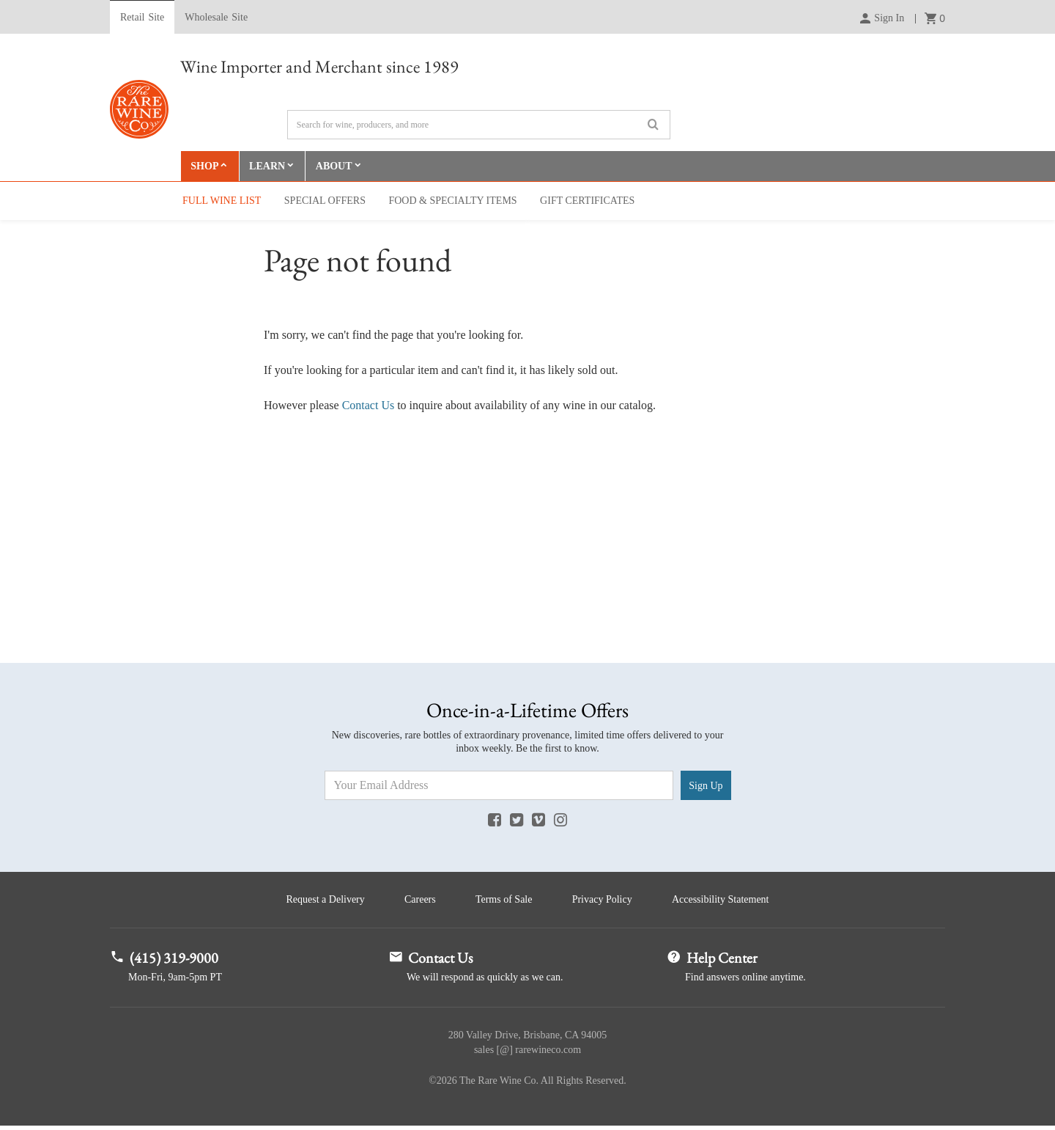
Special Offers (325, 202)
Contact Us (368, 406)
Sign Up (705, 786)
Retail (142, 17)
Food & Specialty (452, 202)
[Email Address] (499, 786)
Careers (416, 902)
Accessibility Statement (728, 902)
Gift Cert (587, 202)
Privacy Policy (606, 902)
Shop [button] (205, 166)
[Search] (478, 124)
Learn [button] (268, 166)
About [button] (336, 166)
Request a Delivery (317, 902)
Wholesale (216, 17)
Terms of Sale (504, 902)
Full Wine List (221, 202)
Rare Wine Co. (139, 109)
